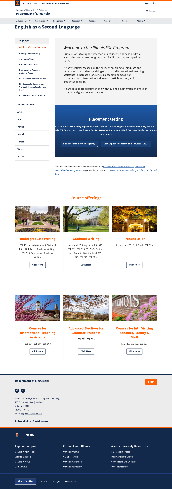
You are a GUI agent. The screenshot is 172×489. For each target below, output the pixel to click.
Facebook (17, 390)
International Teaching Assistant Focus (29, 71)
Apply (147, 3)
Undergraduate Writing (29, 53)
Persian (21, 126)
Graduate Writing (27, 59)
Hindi (19, 119)
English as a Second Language (31, 47)
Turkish (20, 141)
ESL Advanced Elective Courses (32, 78)
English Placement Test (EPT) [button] (79, 143)
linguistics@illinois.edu (31, 413)
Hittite (20, 156)
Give (155, 3)
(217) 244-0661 (22, 409)
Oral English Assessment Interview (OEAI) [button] (126, 143)
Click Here (37, 265)
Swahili (20, 134)
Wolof (20, 149)
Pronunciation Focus (28, 64)
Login (151, 382)
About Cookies (25, 481)
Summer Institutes (26, 104)
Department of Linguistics (33, 14)
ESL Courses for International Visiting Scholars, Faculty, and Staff (32, 87)
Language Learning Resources (32, 95)
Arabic (20, 111)
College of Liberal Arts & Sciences (31, 10)
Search (152, 11)
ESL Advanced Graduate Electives (118, 166)
